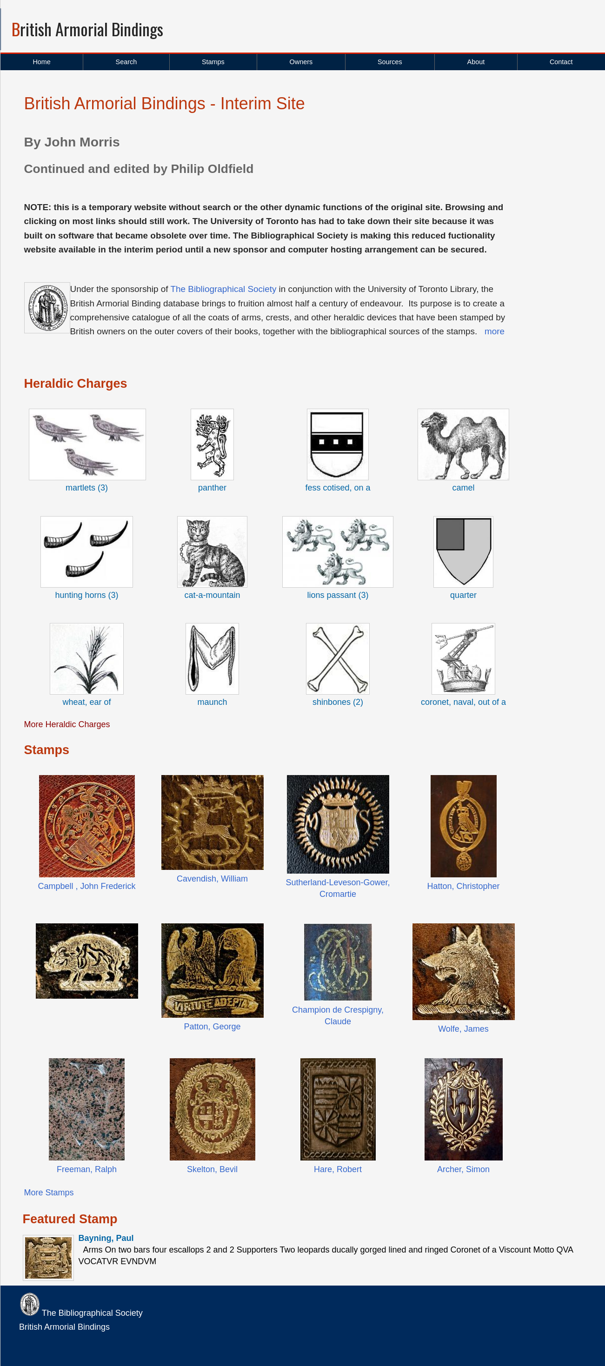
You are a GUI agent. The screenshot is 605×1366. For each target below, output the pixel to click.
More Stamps (49, 1192)
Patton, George (212, 1026)
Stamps (213, 62)
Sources (390, 62)
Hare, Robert (338, 1169)
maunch (212, 702)
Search (126, 62)
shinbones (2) (337, 702)
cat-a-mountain (212, 595)
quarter (463, 595)
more (495, 331)
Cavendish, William (212, 878)
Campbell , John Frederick (86, 886)
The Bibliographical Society (223, 289)
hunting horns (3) (86, 595)
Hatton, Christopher (463, 886)
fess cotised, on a (337, 487)
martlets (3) (87, 487)
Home (41, 62)
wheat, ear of (86, 702)
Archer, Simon (463, 1169)
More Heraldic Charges (67, 724)
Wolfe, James (463, 1029)
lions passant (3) (337, 595)
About (476, 62)
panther (212, 487)
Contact (561, 62)
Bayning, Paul (106, 1238)
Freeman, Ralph (87, 1169)
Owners (301, 62)
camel (463, 487)
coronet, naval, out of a (463, 702)
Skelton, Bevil (212, 1169)
